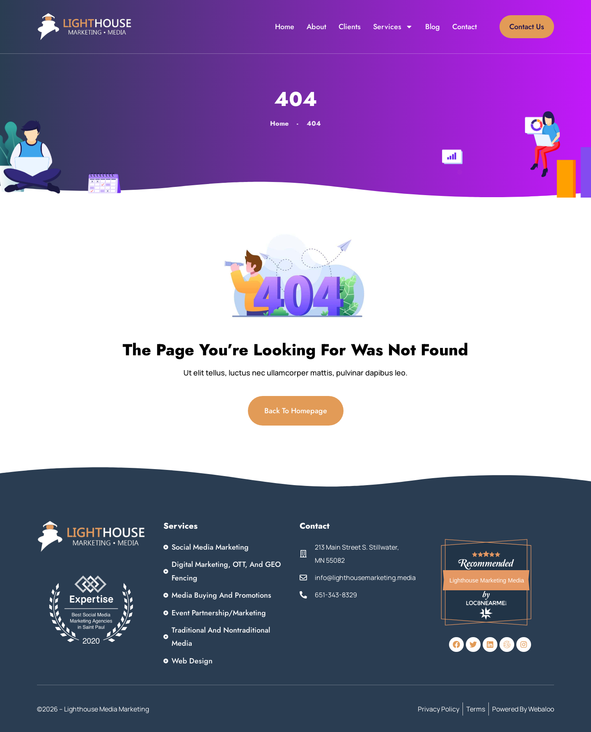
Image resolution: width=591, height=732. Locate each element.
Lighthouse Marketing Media (486, 580)
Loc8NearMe (486, 602)
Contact (464, 26)
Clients (350, 26)
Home (284, 26)
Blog (432, 26)
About (316, 26)
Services (393, 27)
